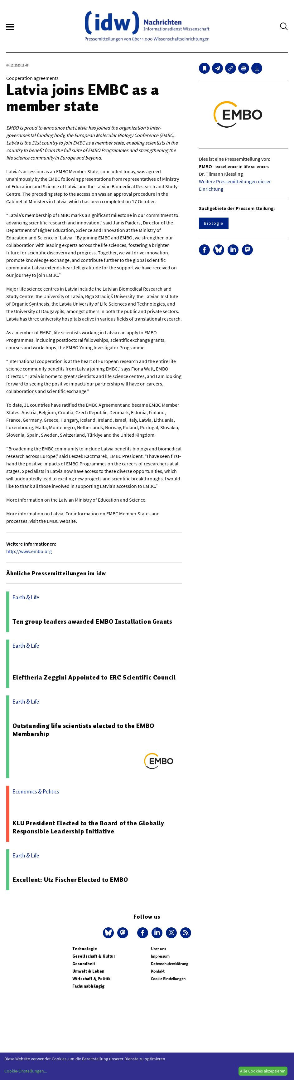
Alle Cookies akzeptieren (263, 1071)
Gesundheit (83, 964)
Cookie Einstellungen (168, 978)
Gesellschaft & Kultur (93, 956)
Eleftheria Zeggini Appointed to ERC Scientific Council (94, 677)
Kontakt (157, 971)
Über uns (158, 948)
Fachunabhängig (88, 986)
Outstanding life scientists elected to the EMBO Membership (83, 730)
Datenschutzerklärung (169, 963)
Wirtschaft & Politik (91, 979)
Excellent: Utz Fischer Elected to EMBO (70, 879)
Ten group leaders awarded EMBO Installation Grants (92, 621)
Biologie (214, 223)
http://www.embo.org (29, 551)
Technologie (84, 949)
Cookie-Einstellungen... (25, 1071)
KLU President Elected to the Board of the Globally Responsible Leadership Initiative (88, 827)
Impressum (160, 956)
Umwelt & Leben (88, 971)
